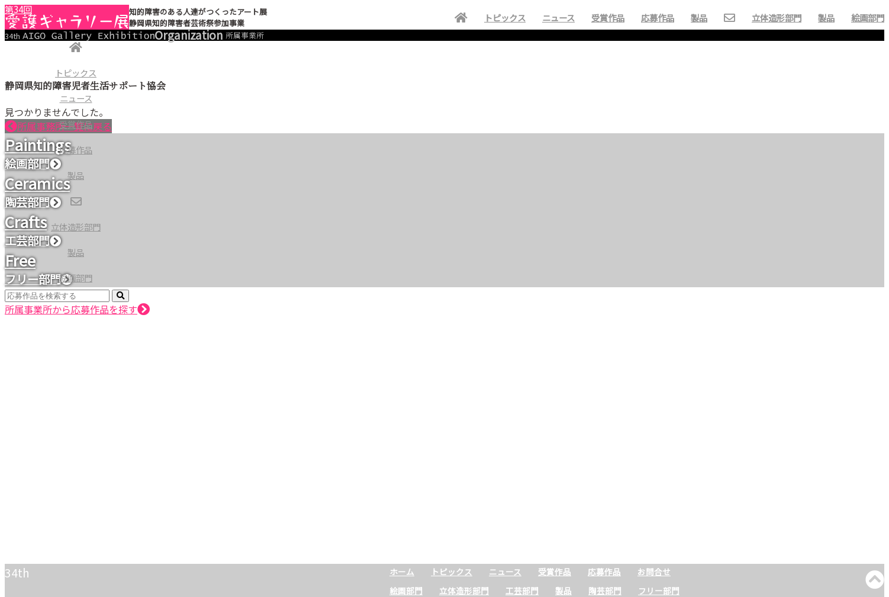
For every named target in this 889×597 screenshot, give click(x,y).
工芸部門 (522, 590)
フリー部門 (658, 590)
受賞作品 (75, 124)
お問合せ (654, 571)
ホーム (401, 571)
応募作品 (75, 149)
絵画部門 (75, 277)
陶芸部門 (604, 590)
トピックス (75, 72)
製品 (75, 175)
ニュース (76, 98)
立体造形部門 (76, 226)
